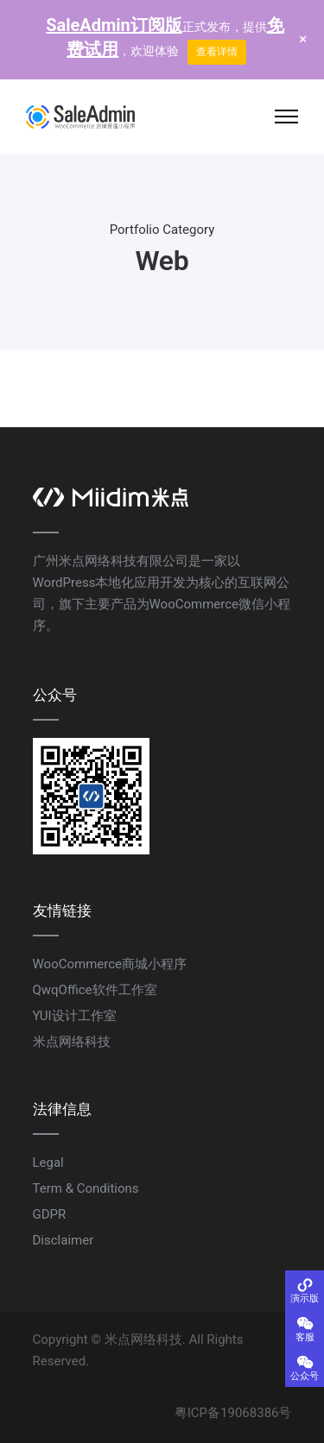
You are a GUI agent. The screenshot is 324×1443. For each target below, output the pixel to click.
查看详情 (217, 52)
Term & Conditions (86, 1188)
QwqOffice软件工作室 (95, 990)
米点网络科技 (72, 1041)
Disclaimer (63, 1240)
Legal (48, 1162)
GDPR (50, 1214)
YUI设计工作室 (75, 1016)
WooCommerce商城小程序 (110, 964)
